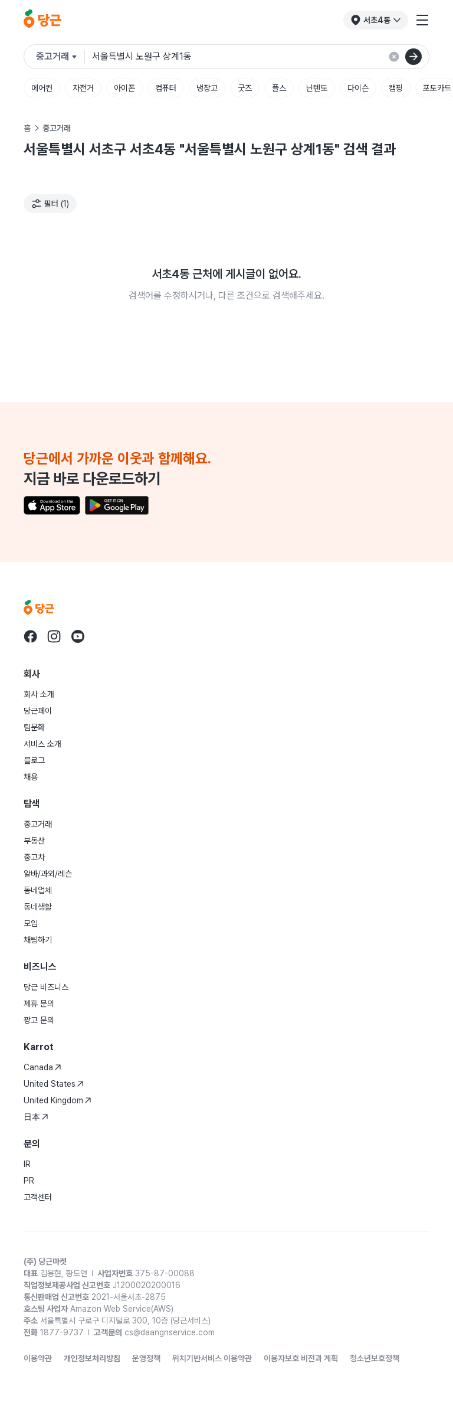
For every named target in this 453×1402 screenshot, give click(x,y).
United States (54, 1084)
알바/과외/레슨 (48, 873)
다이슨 (358, 88)
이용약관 (38, 1358)
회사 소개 (39, 694)
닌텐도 (316, 88)
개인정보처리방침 (92, 1358)
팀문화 (34, 727)
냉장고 (207, 88)
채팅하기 (38, 940)
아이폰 (124, 88)
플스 (279, 88)
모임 (31, 923)
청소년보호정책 (374, 1358)
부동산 (34, 840)
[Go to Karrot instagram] (54, 636)
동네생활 (38, 906)
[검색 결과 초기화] (394, 56)
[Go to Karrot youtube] (78, 636)
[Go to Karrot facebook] (31, 636)
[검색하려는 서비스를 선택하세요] (60, 57)
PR (29, 1180)
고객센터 (38, 1197)
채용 (31, 777)
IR (27, 1164)
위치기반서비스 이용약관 (212, 1358)
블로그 (34, 760)
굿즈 (245, 88)
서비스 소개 (42, 744)
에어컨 (41, 88)
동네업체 (38, 890)
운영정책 (146, 1358)
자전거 (83, 88)
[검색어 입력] (256, 56)
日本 (36, 1117)
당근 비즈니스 (46, 987)
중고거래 (38, 824)
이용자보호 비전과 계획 (301, 1358)
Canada (42, 1067)
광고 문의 (39, 1020)
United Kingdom (57, 1100)
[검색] (413, 56)
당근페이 (38, 710)
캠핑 (396, 88)
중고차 (34, 857)
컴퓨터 (165, 88)
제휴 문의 (39, 1003)
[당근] (42, 20)
